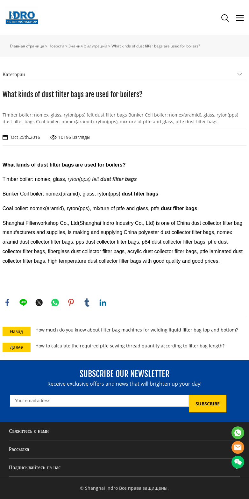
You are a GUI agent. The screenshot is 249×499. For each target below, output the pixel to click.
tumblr (87, 302)
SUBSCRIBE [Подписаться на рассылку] (208, 404)
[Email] (99, 401)
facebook (7, 302)
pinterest (71, 302)
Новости (56, 46)
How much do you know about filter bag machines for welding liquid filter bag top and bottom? (136, 330)
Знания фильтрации (87, 46)
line (23, 302)
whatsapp (55, 302)
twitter (39, 302)
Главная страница (27, 46)
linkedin (103, 302)
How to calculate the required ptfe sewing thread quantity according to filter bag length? (129, 346)
